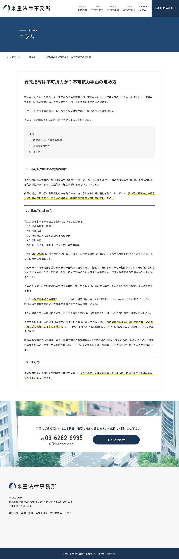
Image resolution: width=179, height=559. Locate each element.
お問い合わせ (116, 440)
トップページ (13, 57)
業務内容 (14, 513)
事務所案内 (56, 513)
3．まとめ (34, 152)
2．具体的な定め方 (39, 146)
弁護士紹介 (41, 513)
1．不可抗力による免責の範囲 (45, 140)
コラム (32, 57)
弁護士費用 (27, 513)
